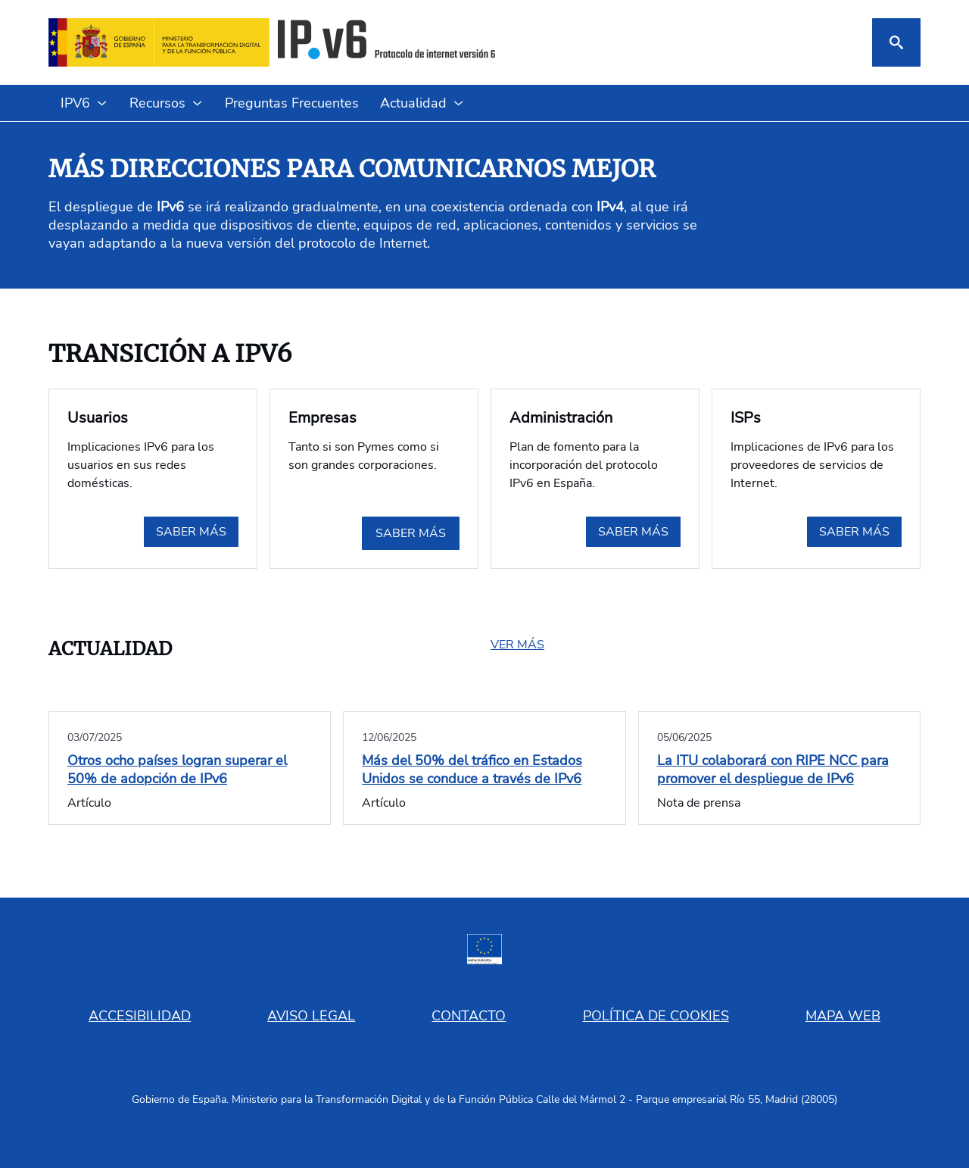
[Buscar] (896, 42)
